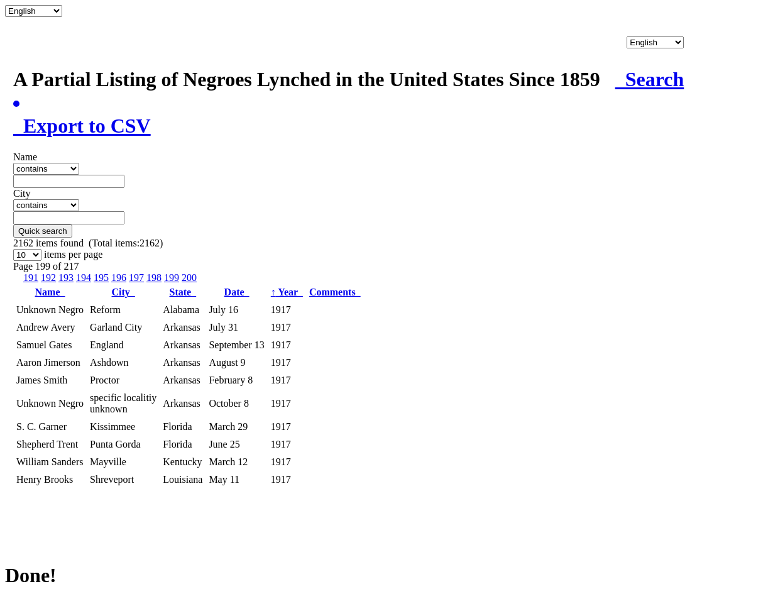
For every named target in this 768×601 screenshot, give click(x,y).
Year (287, 292)
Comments (335, 292)
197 (136, 277)
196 (118, 277)
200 (189, 277)
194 (83, 277)
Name (50, 292)
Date (237, 292)
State (183, 292)
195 (101, 277)
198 (154, 277)
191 (30, 277)
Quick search (42, 231)
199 (171, 277)
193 (66, 277)
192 (48, 277)
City (123, 292)
